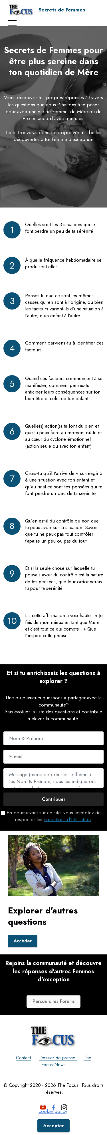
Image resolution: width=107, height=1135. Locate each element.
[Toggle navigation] (12, 23)
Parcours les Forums (53, 1014)
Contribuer (54, 799)
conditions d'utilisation (67, 819)
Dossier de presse (58, 1070)
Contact (22, 1070)
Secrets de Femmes (62, 9)
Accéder (23, 953)
